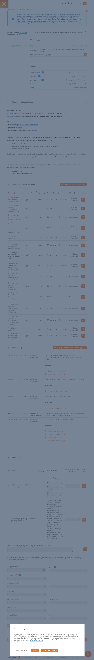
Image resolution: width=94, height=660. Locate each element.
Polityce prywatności (36, 641)
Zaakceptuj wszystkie (50, 650)
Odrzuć (35, 650)
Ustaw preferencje (21, 650)
